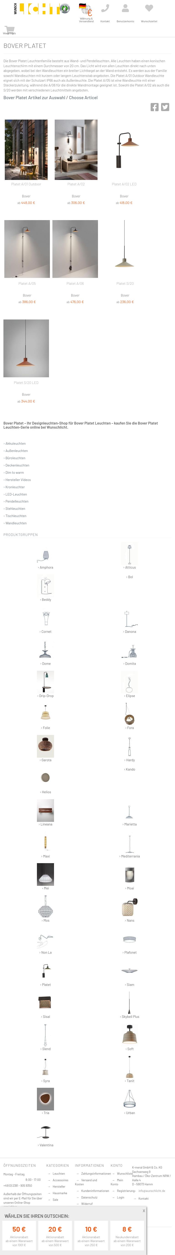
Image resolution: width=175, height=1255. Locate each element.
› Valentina (45, 1133)
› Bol (129, 577)
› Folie (45, 716)
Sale (55, 1199)
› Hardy (129, 748)
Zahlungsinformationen (96, 1173)
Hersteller (59, 1186)
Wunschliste (125, 1173)
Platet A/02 (76, 184)
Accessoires (60, 1180)
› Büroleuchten (14, 458)
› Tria (45, 1101)
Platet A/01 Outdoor (26, 184)
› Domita (129, 652)
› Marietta (129, 812)
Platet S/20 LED (26, 382)
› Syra (45, 1069)
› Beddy (45, 588)
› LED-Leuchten (15, 494)
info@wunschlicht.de (152, 1191)
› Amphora (45, 555)
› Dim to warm (13, 472)
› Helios (45, 780)
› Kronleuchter (14, 487)
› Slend (45, 1037)
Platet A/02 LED (124, 184)
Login (120, 1197)
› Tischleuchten (14, 516)
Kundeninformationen (95, 1191)
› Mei (45, 876)
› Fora (129, 716)
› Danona (129, 620)
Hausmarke (60, 1193)
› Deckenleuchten (16, 465)
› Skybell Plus (129, 1005)
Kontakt (144, 1198)
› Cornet (45, 620)
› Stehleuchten (14, 508)
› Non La (45, 940)
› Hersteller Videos (17, 480)
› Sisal (45, 1005)
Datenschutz (89, 1197)
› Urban (129, 1101)
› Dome (45, 652)
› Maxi (45, 844)
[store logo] (37, 11)
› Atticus (129, 555)
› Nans (129, 908)
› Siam (129, 973)
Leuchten (59, 1173)
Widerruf (87, 1204)
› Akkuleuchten (14, 443)
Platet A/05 (27, 283)
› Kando (129, 769)
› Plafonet (129, 940)
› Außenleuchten (15, 451)
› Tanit (129, 1069)
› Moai (129, 876)
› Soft (129, 1037)
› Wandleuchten (15, 523)
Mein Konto (117, 1182)
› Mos (45, 908)
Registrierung (126, 1191)
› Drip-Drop (45, 684)
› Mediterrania (129, 844)
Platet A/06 (75, 283)
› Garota (45, 748)
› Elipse (129, 684)
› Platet (45, 973)
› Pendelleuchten (15, 501)
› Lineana (45, 812)
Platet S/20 (125, 283)
